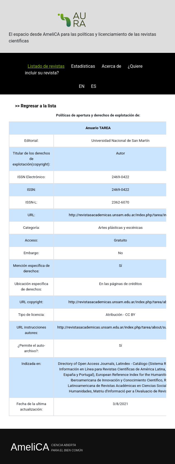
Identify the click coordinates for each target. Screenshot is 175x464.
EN (81, 86)
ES (93, 86)
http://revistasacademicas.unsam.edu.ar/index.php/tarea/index (120, 215)
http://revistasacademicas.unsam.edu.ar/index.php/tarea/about (121, 302)
